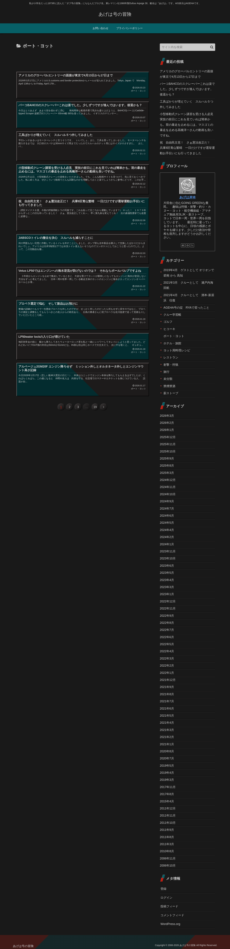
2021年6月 (167, 708)
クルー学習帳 (172, 314)
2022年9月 (167, 615)
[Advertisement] (82, 59)
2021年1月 (167, 744)
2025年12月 (168, 437)
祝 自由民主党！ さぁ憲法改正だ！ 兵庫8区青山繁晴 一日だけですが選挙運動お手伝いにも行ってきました (187, 148)
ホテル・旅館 (172, 343)
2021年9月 (167, 687)
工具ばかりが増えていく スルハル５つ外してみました (186, 104)
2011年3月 (167, 844)
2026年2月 (167, 422)
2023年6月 (167, 565)
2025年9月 (167, 458)
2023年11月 (168, 551)
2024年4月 (167, 530)
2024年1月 (167, 544)
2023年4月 (167, 580)
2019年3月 (167, 779)
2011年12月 (168, 808)
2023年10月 (168, 558)
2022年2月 (167, 665)
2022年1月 (167, 672)
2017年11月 (168, 787)
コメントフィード (172, 915)
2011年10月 (168, 822)
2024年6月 (167, 515)
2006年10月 (168, 865)
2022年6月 (167, 637)
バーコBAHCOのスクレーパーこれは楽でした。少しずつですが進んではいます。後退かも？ (187, 89)
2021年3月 (167, 730)
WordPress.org (170, 924)
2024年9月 (167, 501)
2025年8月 (167, 465)
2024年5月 (167, 522)
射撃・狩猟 (170, 364)
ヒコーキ (169, 329)
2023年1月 (167, 594)
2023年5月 (167, 572)
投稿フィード (169, 906)
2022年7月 (167, 630)
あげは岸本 (187, 197)
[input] (187, 47)
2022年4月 (167, 651)
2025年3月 (167, 473)
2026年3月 (167, 415)
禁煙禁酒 (169, 386)
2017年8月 (167, 794)
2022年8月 (167, 622)
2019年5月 (167, 765)
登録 (163, 888)
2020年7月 (167, 758)
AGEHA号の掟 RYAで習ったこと (186, 307)
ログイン (166, 897)
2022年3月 (167, 658)
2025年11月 (168, 444)
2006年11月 (168, 858)
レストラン (170, 357)
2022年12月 (168, 601)
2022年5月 (167, 644)
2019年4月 (167, 772)
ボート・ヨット (173, 336)
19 (95, 407)
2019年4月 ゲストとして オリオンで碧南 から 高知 (188, 272)
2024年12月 (168, 480)
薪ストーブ (170, 393)
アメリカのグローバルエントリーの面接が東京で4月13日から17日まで (186, 74)
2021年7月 (167, 701)
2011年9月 (167, 829)
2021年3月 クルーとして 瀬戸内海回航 (188, 285)
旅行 (166, 371)
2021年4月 (167, 722)
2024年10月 (168, 494)
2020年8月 (167, 751)
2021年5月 (167, 715)
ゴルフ (167, 321)
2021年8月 (167, 694)
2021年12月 (168, 680)
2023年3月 (167, 587)
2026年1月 (167, 430)
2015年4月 (167, 801)
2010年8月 (167, 851)
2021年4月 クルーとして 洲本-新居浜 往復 (188, 297)
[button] (212, 47)
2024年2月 (167, 537)
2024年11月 (168, 487)
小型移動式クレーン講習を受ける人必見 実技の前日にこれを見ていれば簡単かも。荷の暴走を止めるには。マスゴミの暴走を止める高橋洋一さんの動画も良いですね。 (187, 124)
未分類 (167, 379)
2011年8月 (167, 837)
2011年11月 (168, 815)
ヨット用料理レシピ (176, 350)
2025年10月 (168, 451)
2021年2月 (167, 737)
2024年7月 (167, 508)
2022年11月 (168, 608)
